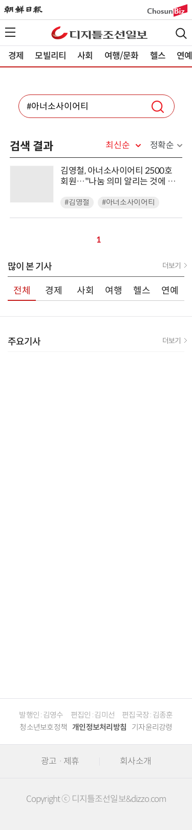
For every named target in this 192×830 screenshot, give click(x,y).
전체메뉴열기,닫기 (10, 32)
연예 (170, 290)
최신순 (117, 145)
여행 (113, 290)
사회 (85, 56)
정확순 (162, 145)
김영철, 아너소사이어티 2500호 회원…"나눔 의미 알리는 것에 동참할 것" (117, 176)
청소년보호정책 (43, 727)
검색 (181, 33)
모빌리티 (50, 56)
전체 (22, 290)
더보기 (171, 265)
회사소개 (135, 761)
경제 (16, 56)
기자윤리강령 (152, 727)
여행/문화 (121, 56)
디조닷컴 (99, 32)
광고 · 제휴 (60, 761)
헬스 (157, 56)
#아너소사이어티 (128, 202)
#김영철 (77, 202)
